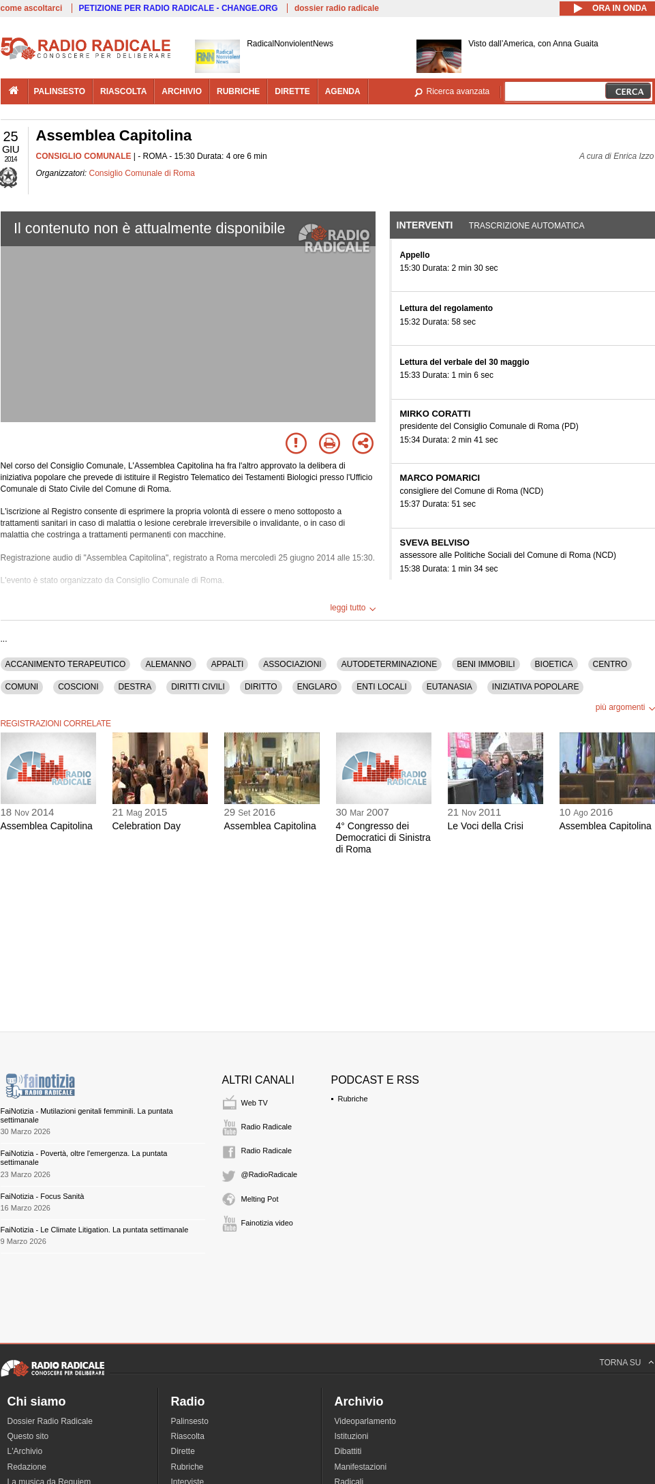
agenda (343, 91)
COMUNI (22, 687)
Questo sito (28, 1436)
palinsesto (60, 91)
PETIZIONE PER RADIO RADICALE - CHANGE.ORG (178, 8)
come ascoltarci (32, 8)
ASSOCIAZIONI (292, 664)
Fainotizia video (267, 1223)
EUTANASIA (449, 687)
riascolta (123, 91)
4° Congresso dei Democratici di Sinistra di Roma (383, 837)
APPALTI (227, 664)
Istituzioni (352, 1436)
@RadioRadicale (269, 1174)
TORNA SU (620, 1362)
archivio (182, 91)
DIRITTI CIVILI (198, 687)
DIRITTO (261, 687)
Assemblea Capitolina (47, 825)
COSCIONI (78, 687)
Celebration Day (146, 825)
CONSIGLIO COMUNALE (84, 156)
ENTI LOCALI (381, 687)
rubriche (238, 91)
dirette (292, 91)
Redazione (26, 1467)
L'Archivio (25, 1451)
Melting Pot (260, 1199)
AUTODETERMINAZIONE (389, 664)
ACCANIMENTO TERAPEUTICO (65, 664)
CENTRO (610, 664)
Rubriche (353, 1099)
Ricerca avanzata (458, 91)
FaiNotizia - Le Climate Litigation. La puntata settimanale (95, 1230)
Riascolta (187, 1436)
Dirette (183, 1451)
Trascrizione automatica (527, 226)
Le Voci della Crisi (485, 825)
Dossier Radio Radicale (50, 1421)
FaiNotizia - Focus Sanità (43, 1196)
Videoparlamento (366, 1421)
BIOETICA (554, 664)
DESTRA (135, 687)
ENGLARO (317, 687)
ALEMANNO (168, 664)
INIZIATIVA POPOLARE (535, 687)
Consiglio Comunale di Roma (142, 173)
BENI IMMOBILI (486, 664)
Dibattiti (348, 1451)
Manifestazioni (361, 1467)
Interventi (425, 225)
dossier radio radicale (336, 8)
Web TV (254, 1103)
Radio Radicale (266, 1127)
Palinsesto (190, 1421)
